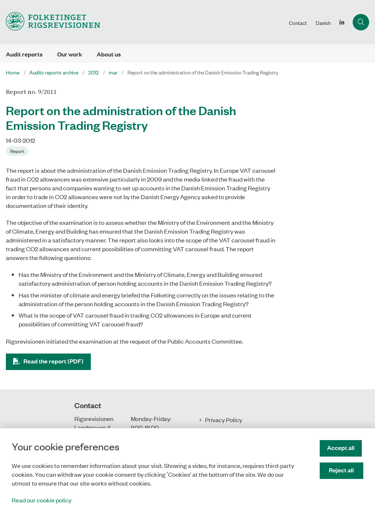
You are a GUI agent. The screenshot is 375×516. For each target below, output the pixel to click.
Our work (69, 54)
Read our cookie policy (41, 500)
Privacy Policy (223, 420)
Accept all (342, 447)
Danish (323, 23)
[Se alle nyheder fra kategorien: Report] (18, 150)
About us (109, 54)
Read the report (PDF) (53, 361)
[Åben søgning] (361, 22)
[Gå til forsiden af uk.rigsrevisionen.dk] (50, 22)
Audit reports (24, 54)
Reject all (342, 470)
